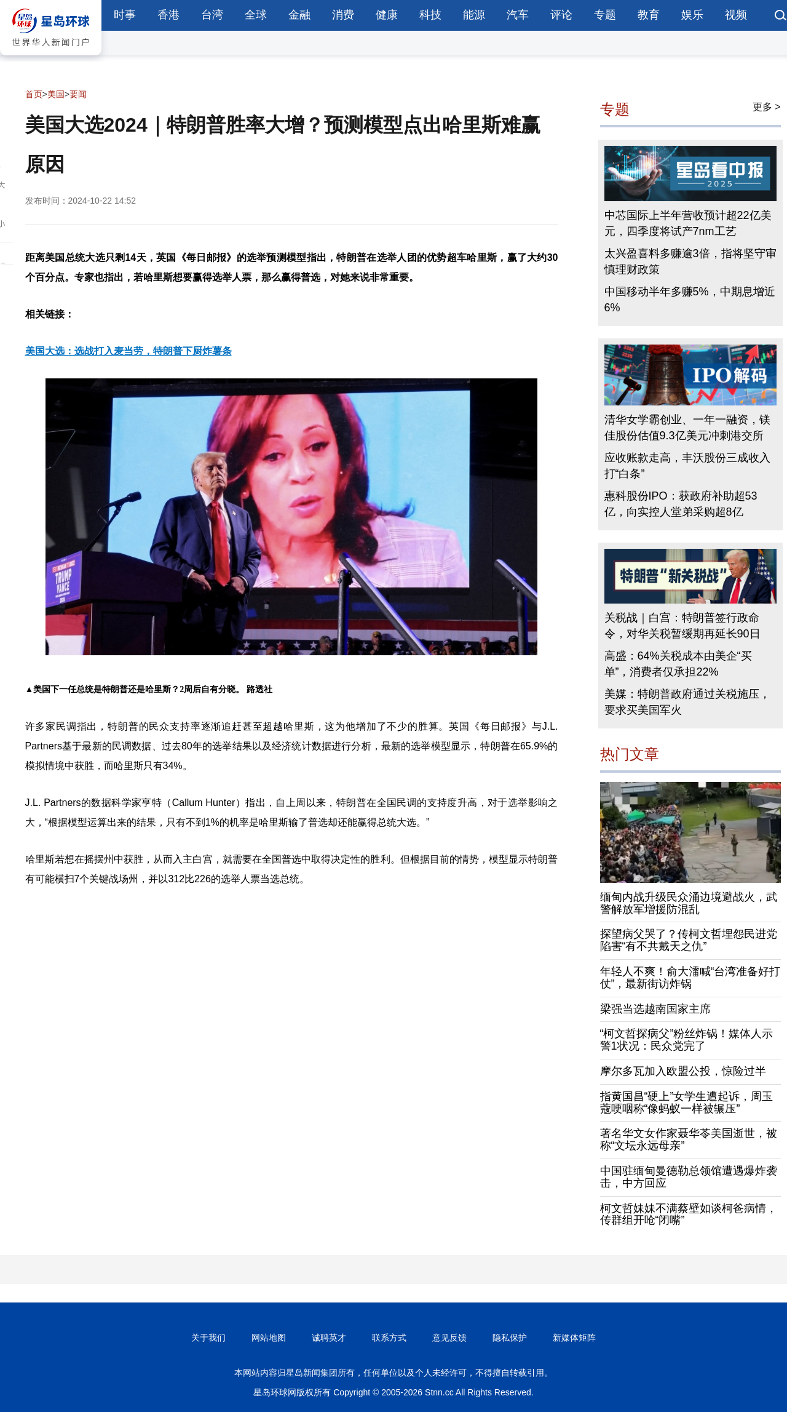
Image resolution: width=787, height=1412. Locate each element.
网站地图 (268, 1337)
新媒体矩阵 (574, 1337)
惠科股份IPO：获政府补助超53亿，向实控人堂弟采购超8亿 (680, 504)
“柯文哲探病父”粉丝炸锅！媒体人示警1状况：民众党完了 (686, 1039)
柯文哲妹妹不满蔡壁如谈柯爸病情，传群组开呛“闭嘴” (688, 1214)
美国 (56, 94)
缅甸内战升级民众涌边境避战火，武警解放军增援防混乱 (688, 903)
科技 (430, 15)
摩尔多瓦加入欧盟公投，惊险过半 (683, 1071)
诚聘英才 (329, 1337)
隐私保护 (509, 1337)
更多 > (767, 107)
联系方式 (389, 1337)
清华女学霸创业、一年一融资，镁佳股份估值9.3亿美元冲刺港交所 (687, 427)
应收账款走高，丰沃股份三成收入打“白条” (687, 466)
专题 (605, 15)
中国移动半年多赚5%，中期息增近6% (689, 299)
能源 (474, 15)
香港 (168, 15)
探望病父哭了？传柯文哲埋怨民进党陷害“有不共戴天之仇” (688, 940)
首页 (33, 94)
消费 (343, 15)
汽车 (518, 15)
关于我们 (208, 1337)
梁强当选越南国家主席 (655, 1009)
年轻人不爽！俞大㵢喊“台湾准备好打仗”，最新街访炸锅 (690, 977)
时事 (125, 15)
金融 (299, 15)
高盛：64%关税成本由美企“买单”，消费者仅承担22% (678, 664)
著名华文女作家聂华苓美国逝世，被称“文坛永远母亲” (688, 1139)
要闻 (78, 94)
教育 (649, 15)
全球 (256, 15)
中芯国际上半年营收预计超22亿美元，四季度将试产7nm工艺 (688, 223)
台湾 (212, 15)
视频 (736, 15)
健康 (387, 15)
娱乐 (692, 15)
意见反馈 (449, 1337)
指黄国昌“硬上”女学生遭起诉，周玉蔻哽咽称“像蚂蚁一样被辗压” (686, 1102)
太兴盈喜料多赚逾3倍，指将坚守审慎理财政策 (690, 261)
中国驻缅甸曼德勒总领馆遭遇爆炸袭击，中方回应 (688, 1177)
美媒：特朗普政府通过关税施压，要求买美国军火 (687, 702)
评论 (561, 15)
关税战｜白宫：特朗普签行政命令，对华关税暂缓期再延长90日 (682, 626)
